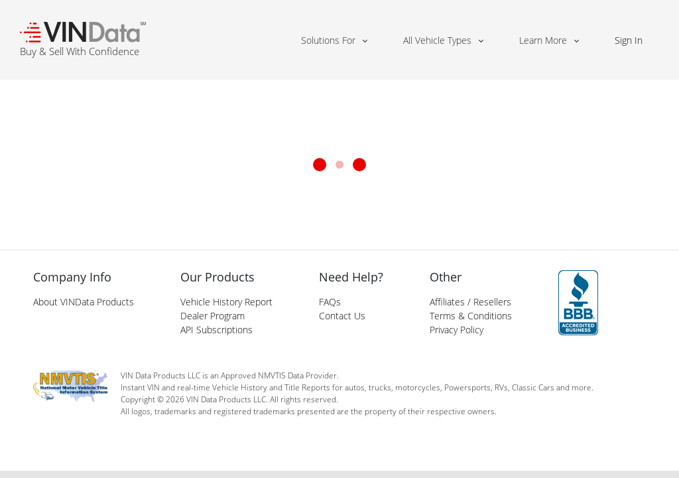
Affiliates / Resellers (470, 301)
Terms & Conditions (471, 315)
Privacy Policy (456, 329)
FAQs (330, 301)
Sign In (629, 40)
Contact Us (342, 315)
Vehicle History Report (226, 301)
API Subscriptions (216, 329)
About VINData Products (83, 301)
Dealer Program (212, 315)
